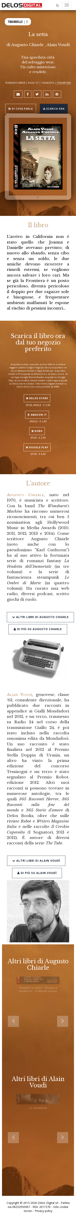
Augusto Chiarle (27, 44)
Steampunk (64, 82)
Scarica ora (54, 108)
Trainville (15, 22)
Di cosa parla (20, 108)
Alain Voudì (58, 44)
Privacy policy (43, 1211)
